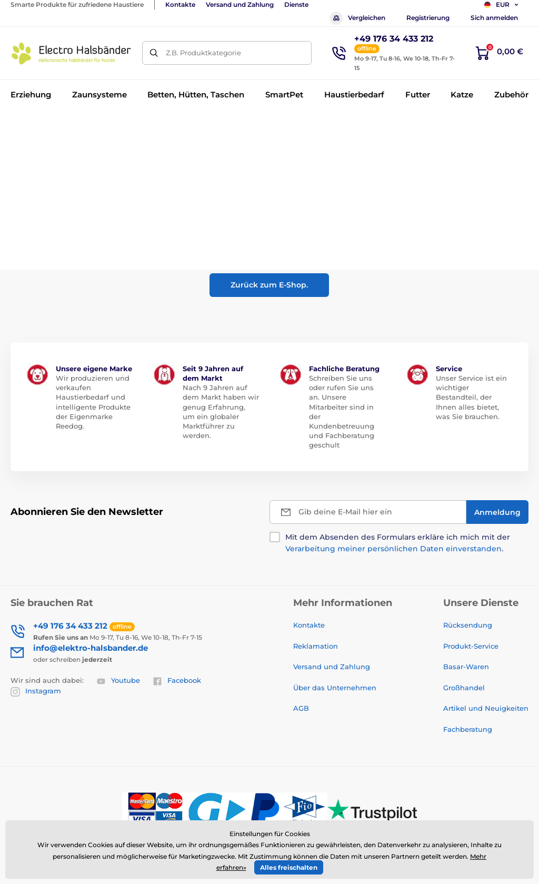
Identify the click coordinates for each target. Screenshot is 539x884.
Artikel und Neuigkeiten (485, 708)
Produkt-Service (470, 646)
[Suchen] (154, 53)
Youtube (118, 681)
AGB (301, 708)
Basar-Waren (466, 666)
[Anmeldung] (497, 512)
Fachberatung (467, 729)
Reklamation (315, 646)
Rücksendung (467, 625)
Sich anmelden (494, 18)
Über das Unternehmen (334, 687)
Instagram (36, 691)
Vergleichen (357, 18)
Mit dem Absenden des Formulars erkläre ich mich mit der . (397, 542)
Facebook (177, 681)
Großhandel (464, 687)
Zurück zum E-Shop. (269, 285)
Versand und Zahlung (240, 4)
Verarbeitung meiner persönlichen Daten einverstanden (393, 548)
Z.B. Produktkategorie (203, 52)
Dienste (296, 4)
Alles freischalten (288, 867)
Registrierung (428, 18)
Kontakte (180, 4)
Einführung (28, 127)
